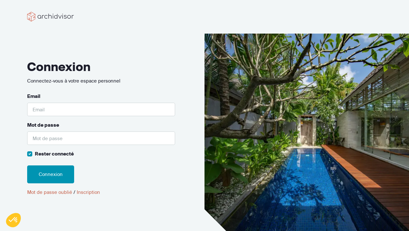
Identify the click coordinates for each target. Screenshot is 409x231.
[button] (13, 220)
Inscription (88, 192)
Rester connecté (54, 154)
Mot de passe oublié (49, 192)
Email (33, 96)
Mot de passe (43, 125)
